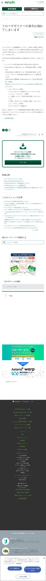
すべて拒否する (14, 568)
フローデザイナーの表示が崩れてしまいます (16, 207)
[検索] (23, 13)
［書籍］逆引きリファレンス (21, 495)
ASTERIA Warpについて (21, 409)
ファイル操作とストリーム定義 (22, 457)
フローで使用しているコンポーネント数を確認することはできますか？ (23, 209)
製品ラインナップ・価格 (21, 415)
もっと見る (35, 230)
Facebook (3, 130)
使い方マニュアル (22, 437)
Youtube (26, 401)
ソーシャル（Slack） (22, 477)
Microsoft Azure (22, 479)
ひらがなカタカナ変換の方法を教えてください (16, 201)
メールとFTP (22, 466)
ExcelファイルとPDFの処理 (22, 463)
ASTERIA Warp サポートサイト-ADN (13, 18)
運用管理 (23, 472)
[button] (39, 134)
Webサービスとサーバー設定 (22, 470)
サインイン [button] (41, 3)
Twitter (6, 130)
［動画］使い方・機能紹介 (22, 485)
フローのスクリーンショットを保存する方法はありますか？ (20, 225)
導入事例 (21, 418)
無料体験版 (21, 498)
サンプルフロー (22, 487)
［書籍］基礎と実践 (21, 492)
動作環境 (22, 446)
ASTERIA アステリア (11, 381)
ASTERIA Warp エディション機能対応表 (15, 185)
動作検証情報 (9, 118)
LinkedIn (9, 130)
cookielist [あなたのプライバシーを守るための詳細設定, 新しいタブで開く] (18, 563)
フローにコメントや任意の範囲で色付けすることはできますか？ (21, 228)
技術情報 (22, 440)
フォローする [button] (38, 33)
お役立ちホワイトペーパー (21, 427)
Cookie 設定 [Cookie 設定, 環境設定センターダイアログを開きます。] (23, 576)
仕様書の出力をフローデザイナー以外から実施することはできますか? (22, 219)
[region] (23, 568)
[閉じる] (44, 558)
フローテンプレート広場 (21, 424)
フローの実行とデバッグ (22, 468)
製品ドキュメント (22, 443)
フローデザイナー (33, 18)
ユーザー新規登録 (39, 1)
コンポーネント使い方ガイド (22, 475)
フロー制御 (22, 461)
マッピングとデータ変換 (22, 459)
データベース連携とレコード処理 (22, 465)
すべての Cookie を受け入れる (32, 569)
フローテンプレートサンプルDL (22, 489)
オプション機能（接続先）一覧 (21, 421)
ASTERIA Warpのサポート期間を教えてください (17, 183)
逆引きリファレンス (22, 453)
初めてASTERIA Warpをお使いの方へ (14, 181)
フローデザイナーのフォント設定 (13, 179)
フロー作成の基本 (22, 455)
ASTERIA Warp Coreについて (21, 412)
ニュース (22, 431)
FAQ (26, 18)
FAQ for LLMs (21, 449)
